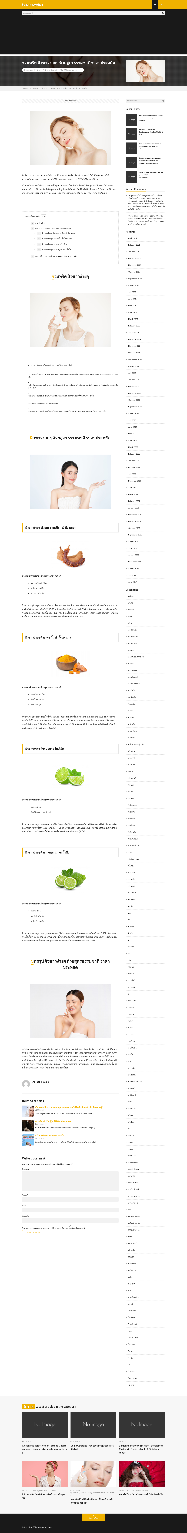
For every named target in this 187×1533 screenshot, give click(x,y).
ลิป (129, 1061)
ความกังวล (132, 670)
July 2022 (132, 474)
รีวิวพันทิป (53, 1490)
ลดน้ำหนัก (132, 1048)
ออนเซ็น (131, 1176)
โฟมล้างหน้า (133, 1324)
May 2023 (132, 434)
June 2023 (132, 427)
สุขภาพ (131, 1135)
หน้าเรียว (132, 1156)
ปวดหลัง (131, 879)
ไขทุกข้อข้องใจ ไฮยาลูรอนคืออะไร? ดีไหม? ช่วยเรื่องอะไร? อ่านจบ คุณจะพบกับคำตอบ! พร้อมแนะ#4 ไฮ (145, 198)
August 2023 (133, 413)
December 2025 (134, 258)
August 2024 (133, 366)
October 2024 (134, 353)
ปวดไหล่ (131, 886)
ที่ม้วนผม (131, 818)
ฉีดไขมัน (131, 704)
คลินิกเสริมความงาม (136, 657)
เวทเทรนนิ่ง (133, 1263)
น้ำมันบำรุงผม (133, 859)
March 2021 (133, 494)
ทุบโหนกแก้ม (133, 839)
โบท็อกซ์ (131, 1317)
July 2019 (132, 575)
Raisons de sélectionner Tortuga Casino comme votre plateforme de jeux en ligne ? (45, 1449)
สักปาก (131, 1122)
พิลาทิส (131, 947)
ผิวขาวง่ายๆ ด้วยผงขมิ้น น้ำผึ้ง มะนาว (54, 238)
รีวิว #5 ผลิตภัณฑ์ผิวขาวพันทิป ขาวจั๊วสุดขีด (43, 1496)
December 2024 (134, 339)
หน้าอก (131, 1149)
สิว (129, 1129)
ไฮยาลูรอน (132, 1378)
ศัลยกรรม (132, 1075)
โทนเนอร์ (132, 1311)
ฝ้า (129, 940)
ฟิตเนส (131, 967)
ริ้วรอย (130, 1034)
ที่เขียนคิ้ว (132, 832)
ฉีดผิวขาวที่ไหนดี (99, 1492)
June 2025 (132, 299)
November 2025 (134, 265)
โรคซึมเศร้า (133, 1338)
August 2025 (133, 285)
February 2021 (134, 501)
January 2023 (133, 460)
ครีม (130, 623)
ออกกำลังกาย (133, 1169)
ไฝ (129, 1365)
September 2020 (135, 535)
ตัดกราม (131, 738)
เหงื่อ (130, 1277)
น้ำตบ (130, 852)
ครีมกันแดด (133, 630)
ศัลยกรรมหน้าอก (135, 1081)
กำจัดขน (131, 609)
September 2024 (135, 359)
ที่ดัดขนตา (132, 805)
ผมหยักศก (132, 899)
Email (25, 1205)
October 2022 (134, 467)
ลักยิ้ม (130, 1054)
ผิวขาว (39, 70)
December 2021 (134, 481)
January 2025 (133, 332)
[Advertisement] (93, 36)
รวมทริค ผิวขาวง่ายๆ (41, 223)
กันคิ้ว (130, 603)
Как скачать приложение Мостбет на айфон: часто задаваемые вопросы (152, 117)
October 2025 (134, 272)
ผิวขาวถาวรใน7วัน (141, 1490)
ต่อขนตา (131, 765)
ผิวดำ (130, 933)
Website (25, 1216)
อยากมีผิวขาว (76, 70)
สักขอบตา (132, 1108)
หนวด (130, 1142)
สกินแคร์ (131, 1088)
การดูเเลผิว (39, 1490)
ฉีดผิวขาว (76, 1492)
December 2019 (134, 562)
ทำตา (130, 791)
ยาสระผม (132, 1000)
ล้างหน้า (131, 1068)
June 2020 (132, 548)
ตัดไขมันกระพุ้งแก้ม (136, 744)
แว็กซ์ (130, 1304)
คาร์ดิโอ (131, 690)
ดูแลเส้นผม (132, 731)
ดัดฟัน (130, 711)
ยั (128, 994)
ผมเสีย (130, 906)
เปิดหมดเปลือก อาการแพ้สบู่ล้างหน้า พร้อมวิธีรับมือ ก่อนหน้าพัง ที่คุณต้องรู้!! (69, 1107)
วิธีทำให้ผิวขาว (65, 70)
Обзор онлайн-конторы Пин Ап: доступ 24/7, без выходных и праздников (151, 174)
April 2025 (132, 312)
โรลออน (131, 1344)
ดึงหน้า (131, 717)
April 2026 (132, 238)
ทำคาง (131, 785)
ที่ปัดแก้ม (131, 812)
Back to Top (93, 1518)
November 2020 (134, 521)
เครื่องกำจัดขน (134, 1216)
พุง (129, 953)
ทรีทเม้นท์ (132, 778)
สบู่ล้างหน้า (132, 1095)
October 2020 (134, 528)
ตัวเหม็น (131, 751)
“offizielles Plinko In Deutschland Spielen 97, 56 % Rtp (151, 131)
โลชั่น (130, 1351)
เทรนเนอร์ (132, 1243)
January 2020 (133, 555)
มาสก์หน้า (132, 980)
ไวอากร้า (131, 1371)
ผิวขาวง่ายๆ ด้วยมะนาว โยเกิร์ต (52, 244)
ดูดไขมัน (131, 724)
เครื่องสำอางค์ (133, 1230)
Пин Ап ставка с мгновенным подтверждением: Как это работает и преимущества (150, 146)
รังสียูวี (130, 1027)
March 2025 (133, 319)
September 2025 (135, 278)
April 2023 (132, 440)
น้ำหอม (131, 866)
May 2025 (132, 305)
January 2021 (133, 508)
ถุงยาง (130, 771)
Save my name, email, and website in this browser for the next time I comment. (53, 1228)
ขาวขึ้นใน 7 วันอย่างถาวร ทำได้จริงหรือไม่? (142, 1494)
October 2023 (134, 400)
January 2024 (133, 380)
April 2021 (132, 487)
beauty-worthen (45, 1527)
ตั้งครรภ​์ (131, 758)
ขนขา (130, 616)
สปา (130, 1102)
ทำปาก (131, 798)
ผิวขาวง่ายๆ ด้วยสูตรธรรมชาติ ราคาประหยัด (51, 228)
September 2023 (135, 407)
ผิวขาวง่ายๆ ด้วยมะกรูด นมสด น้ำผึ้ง (54, 249)
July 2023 (132, 420)
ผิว (129, 920)
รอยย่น (131, 1014)
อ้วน (130, 1209)
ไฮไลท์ (131, 1385)
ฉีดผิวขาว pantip (86, 1492)
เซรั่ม (130, 1236)
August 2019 (133, 568)
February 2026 (134, 245)
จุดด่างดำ (132, 697)
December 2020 (134, 514)
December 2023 (134, 386)
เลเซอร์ (131, 1257)
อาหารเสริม (133, 1203)
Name (25, 1195)
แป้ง (130, 1290)
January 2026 (133, 251)
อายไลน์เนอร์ (133, 1189)
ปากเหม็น (132, 893)
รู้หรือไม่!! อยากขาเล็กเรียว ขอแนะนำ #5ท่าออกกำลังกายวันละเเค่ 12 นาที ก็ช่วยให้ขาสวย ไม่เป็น (146, 218)
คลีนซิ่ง (131, 663)
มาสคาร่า (132, 987)
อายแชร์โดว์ (133, 1183)
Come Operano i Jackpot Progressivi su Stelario (92, 1447)
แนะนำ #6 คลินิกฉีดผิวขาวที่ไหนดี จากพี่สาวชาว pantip (92, 1501)
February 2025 (134, 326)
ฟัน (129, 960)
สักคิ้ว (130, 1115)
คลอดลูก (131, 650)
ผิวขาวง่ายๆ (55, 70)
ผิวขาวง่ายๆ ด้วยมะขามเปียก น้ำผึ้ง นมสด (56, 233)
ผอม (130, 913)
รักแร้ (130, 1021)
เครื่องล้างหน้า (134, 1223)
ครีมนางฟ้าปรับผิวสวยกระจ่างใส (49, 1135)
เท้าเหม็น (131, 1250)
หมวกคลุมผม (133, 1162)
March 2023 (133, 447)
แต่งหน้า (131, 1284)
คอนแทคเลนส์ (134, 684)
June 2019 (132, 582)
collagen (131, 596)
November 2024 (134, 346)
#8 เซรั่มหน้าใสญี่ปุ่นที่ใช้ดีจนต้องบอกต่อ (53, 1121)
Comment (26, 1169)
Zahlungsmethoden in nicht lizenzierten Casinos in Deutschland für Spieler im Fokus (141, 1449)
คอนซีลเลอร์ (133, 677)
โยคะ (130, 1331)
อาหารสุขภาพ (133, 1196)
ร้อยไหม (131, 1041)
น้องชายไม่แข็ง (134, 845)
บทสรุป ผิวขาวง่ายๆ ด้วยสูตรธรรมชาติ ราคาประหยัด (54, 256)
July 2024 (132, 373)
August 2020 (133, 541)
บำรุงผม (131, 872)
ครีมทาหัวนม (133, 636)
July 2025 (132, 292)
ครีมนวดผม (132, 643)
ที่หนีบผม (131, 825)
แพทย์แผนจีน (133, 1297)
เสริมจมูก (132, 1270)
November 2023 (134, 393)
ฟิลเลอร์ (131, 974)
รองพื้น (131, 1007)
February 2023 (134, 454)
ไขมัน (130, 1358)
